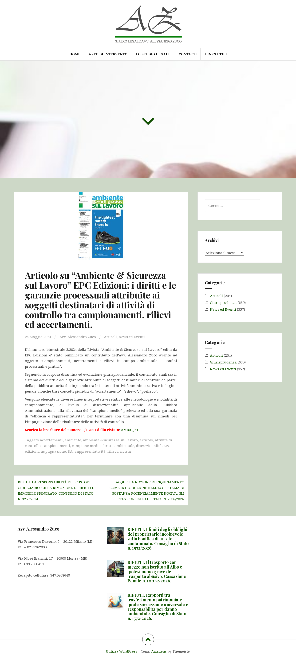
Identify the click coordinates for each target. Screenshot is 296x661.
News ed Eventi (132, 336)
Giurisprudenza (223, 302)
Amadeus (159, 651)
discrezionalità (149, 445)
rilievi (112, 451)
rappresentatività (90, 451)
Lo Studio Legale (153, 54)
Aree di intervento (108, 54)
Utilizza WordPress (121, 651)
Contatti (188, 54)
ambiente (73, 440)
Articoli (110, 336)
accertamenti (51, 440)
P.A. (70, 451)
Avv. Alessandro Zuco (77, 336)
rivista (125, 451)
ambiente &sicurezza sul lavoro (110, 440)
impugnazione (53, 451)
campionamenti (56, 445)
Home (74, 54)
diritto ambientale (118, 445)
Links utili (216, 54)
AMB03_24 (129, 429)
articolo (146, 440)
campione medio (86, 445)
